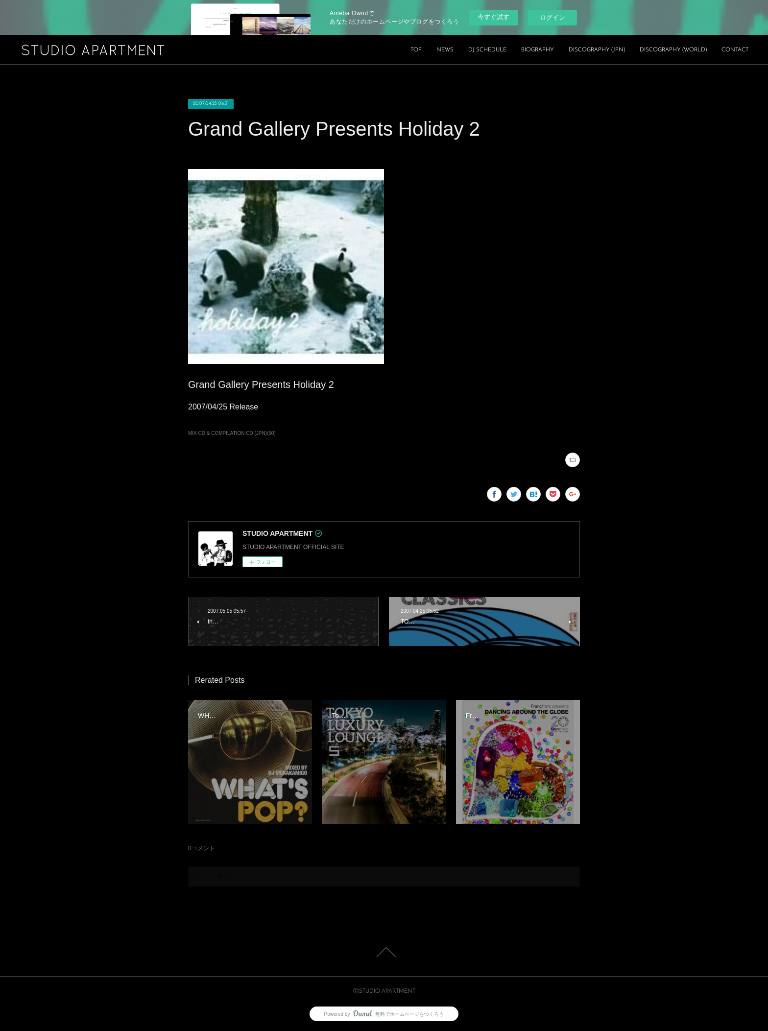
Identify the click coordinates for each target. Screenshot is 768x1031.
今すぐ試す (493, 17)
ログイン (552, 17)
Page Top (384, 952)
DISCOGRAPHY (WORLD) (673, 50)
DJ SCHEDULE (487, 50)
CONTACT (734, 50)
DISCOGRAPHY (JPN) (597, 50)
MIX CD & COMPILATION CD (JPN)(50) (232, 433)
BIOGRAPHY (537, 50)
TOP (416, 50)
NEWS (445, 50)
